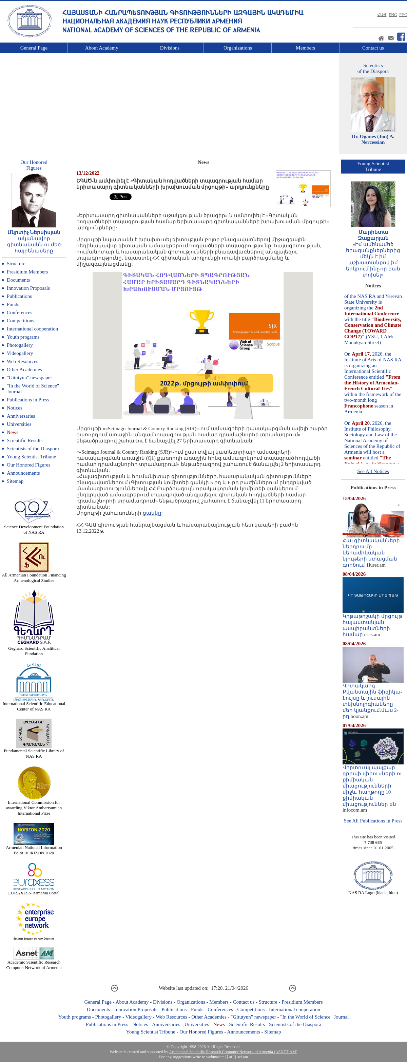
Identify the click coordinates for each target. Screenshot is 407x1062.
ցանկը (152, 513)
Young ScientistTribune (373, 166)
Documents (18, 280)
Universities (19, 424)
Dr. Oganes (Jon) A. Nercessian (373, 139)
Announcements (23, 473)
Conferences (19, 312)
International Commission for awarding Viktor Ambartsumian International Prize (34, 806)
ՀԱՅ (381, 14)
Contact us (373, 48)
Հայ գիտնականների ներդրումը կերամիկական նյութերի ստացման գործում (373, 550)
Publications (19, 296)
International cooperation (32, 328)
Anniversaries (21, 416)
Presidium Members (27, 271)
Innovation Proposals (28, 288)
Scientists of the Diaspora (33, 448)
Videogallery (20, 353)
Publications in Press (28, 399)
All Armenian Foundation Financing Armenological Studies (34, 575)
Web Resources (22, 361)
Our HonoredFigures (33, 165)
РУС (403, 14)
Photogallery (20, 345)
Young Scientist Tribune (31, 456)
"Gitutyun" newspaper (29, 377)
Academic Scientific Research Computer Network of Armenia (34, 962)
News (12, 432)
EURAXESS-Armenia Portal (33, 890)
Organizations (238, 48)
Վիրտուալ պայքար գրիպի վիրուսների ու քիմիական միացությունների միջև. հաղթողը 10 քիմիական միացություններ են (373, 783)
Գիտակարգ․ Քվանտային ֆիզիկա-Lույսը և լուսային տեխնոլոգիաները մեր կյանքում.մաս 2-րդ (373, 698)
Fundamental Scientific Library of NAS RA (34, 751)
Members (305, 48)
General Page (33, 48)
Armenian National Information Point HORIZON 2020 (34, 848)
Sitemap (15, 481)
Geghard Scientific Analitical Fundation (34, 649)
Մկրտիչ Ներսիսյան (34, 232)
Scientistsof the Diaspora (373, 68)
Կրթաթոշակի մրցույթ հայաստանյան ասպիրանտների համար (373, 623)
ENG (393, 14)
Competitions (20, 320)
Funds (13, 304)
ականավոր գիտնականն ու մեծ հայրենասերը (34, 244)
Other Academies (24, 369)
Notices (14, 408)
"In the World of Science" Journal (314, 1017)
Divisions (170, 48)
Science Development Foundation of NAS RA (34, 527)
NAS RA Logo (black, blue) (373, 890)
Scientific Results (24, 440)
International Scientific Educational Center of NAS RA (34, 704)
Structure (16, 263)
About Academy (101, 48)
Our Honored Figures (28, 465)
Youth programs (23, 337)
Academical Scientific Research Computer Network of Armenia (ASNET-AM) (233, 1051)
